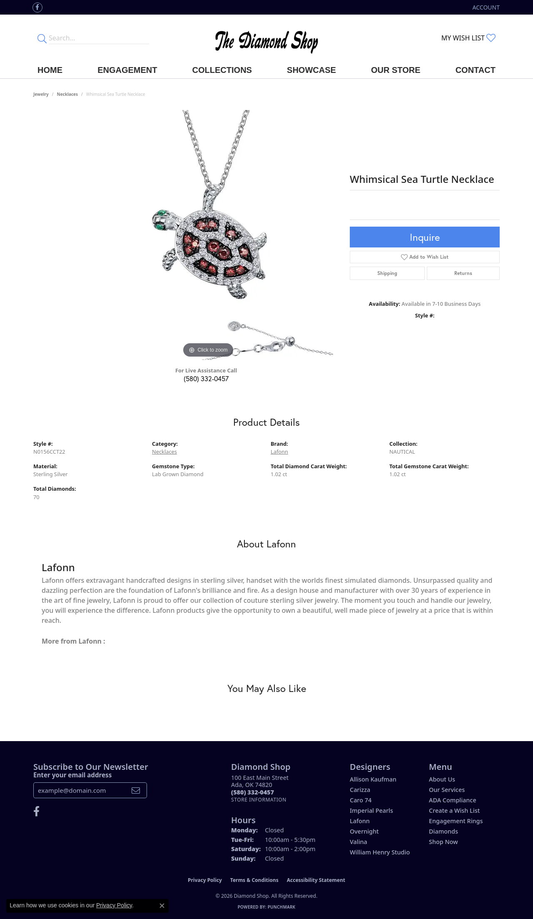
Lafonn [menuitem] (360, 821)
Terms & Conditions (254, 880)
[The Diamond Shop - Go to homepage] (266, 38)
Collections (222, 70)
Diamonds (443, 831)
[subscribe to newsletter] (136, 790)
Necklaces (67, 94)
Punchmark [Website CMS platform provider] (282, 907)
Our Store (396, 70)
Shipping (387, 273)
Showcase (311, 70)
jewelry (41, 94)
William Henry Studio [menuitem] (380, 852)
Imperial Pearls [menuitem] (371, 810)
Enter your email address (72, 775)
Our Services (447, 790)
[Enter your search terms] (99, 38)
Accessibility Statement (316, 880)
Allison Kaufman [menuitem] (373, 779)
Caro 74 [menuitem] (360, 800)
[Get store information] (258, 799)
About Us (442, 779)
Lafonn (279, 451)
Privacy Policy (205, 880)
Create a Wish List (454, 810)
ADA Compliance (452, 800)
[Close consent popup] (161, 905)
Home (49, 70)
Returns (463, 273)
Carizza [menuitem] (360, 790)
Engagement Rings (456, 821)
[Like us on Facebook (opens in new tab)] (37, 7)
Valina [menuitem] (358, 842)
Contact (476, 70)
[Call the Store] (252, 792)
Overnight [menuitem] (364, 831)
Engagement (127, 70)
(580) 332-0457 (206, 378)
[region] (208, 235)
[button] (485, 7)
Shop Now (443, 842)
